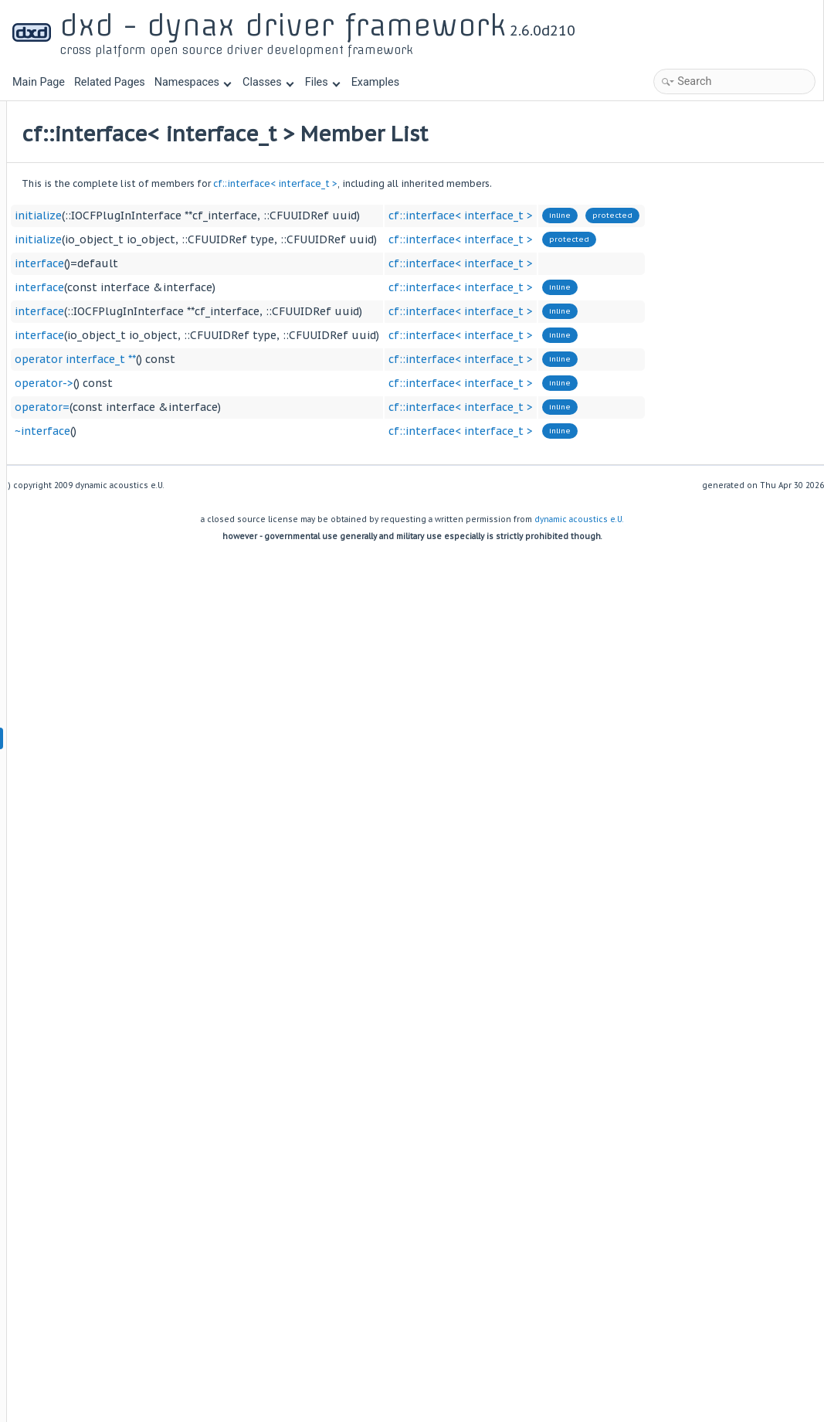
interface (231, 263)
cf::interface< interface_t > (467, 183)
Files (322, 82)
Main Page (38, 82)
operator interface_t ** (266, 359)
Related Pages (109, 82)
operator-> (235, 383)
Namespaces (193, 82)
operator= (233, 407)
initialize (229, 215)
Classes (267, 82)
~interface (234, 431)
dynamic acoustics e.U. (579, 519)
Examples (375, 82)
